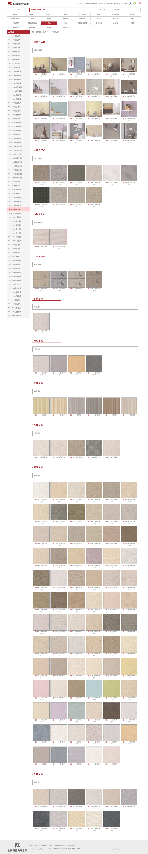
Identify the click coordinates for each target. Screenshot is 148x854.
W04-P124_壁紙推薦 (14, 201)
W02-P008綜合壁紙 (14, 59)
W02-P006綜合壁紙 (14, 55)
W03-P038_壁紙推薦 (14, 142)
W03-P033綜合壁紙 (14, 111)
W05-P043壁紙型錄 (14, 264)
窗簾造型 (49, 14)
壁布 (65, 23)
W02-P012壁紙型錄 (14, 67)
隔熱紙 (49, 27)
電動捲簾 (82, 19)
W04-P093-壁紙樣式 (14, 154)
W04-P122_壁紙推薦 (14, 189)
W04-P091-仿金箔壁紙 (15, 150)
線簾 (132, 19)
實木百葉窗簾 (15, 19)
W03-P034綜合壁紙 (14, 119)
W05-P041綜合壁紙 (14, 256)
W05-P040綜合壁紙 (14, 253)
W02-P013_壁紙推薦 (14, 75)
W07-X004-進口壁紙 (14, 308)
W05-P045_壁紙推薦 (14, 272)
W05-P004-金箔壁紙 (14, 241)
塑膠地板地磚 (82, 23)
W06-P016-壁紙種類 (14, 284)
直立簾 (132, 14)
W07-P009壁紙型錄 (14, 304)
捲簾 (98, 14)
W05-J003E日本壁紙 (14, 237)
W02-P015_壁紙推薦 (14, 83)
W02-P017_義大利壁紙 (15, 91)
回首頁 (80, 4)
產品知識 (109, 4)
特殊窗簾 (16, 23)
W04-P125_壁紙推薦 (14, 205)
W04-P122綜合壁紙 (14, 185)
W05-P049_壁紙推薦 (14, 280)
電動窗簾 (66, 19)
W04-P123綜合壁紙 (14, 193)
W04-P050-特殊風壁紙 (15, 146)
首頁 (33, 32)
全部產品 (39, 32)
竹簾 (32, 19)
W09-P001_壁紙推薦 (14, 312)
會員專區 (117, 4)
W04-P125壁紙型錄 (14, 209)
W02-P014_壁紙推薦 (14, 79)
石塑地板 (99, 23)
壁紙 (48, 23)
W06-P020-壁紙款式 (14, 288)
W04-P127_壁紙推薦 (14, 213)
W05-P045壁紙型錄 (14, 268)
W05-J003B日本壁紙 (14, 225)
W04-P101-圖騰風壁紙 (15, 158)
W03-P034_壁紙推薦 (14, 122)
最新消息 (102, 4)
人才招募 (125, 4)
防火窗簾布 (82, 14)
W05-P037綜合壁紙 (14, 245)
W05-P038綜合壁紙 (14, 249)
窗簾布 (65, 14)
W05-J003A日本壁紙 (14, 221)
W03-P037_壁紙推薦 (14, 138)
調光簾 (99, 19)
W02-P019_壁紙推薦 (14, 99)
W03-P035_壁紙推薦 (14, 126)
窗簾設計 (16, 14)
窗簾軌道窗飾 (32, 23)
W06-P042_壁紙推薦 (14, 296)
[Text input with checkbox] (126, 10)
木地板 (115, 23)
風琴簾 (49, 19)
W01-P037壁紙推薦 (14, 36)
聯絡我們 (94, 4)
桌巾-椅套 (65, 27)
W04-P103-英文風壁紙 (15, 166)
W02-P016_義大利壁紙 (15, 87)
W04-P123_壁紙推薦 (14, 197)
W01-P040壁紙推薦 (14, 48)
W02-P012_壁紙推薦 (14, 71)
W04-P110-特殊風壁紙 (15, 174)
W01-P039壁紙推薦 (14, 44)
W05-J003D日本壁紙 (14, 233)
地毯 (132, 23)
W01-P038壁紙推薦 (14, 40)
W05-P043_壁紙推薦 (14, 260)
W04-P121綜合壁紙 (14, 182)
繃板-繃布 (32, 27)
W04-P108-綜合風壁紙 (15, 170)
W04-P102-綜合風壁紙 (15, 162)
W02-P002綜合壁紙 (14, 52)
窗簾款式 (32, 14)
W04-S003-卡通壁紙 (14, 217)
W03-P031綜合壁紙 (14, 107)
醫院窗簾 (116, 19)
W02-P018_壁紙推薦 (14, 95)
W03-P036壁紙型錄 (14, 134)
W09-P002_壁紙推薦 (14, 316)
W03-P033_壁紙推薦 (14, 115)
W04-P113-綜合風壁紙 (15, 178)
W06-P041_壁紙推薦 (14, 292)
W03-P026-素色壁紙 (14, 103)
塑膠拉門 (16, 27)
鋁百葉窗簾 (115, 14)
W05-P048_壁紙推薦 (14, 276)
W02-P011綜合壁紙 (14, 63)
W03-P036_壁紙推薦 (14, 130)
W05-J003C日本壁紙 (14, 229)
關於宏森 (87, 4)
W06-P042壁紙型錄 (14, 300)
